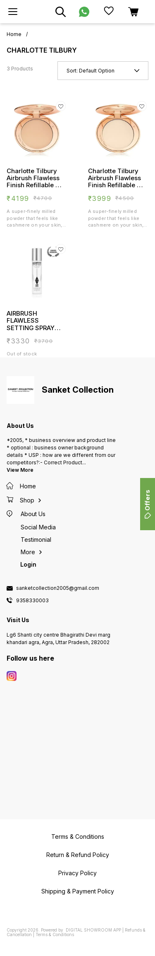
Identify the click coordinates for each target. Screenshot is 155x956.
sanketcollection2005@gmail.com (57, 588)
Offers (147, 504)
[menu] (12, 11)
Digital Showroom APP (93, 929)
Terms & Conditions (55, 934)
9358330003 (32, 601)
